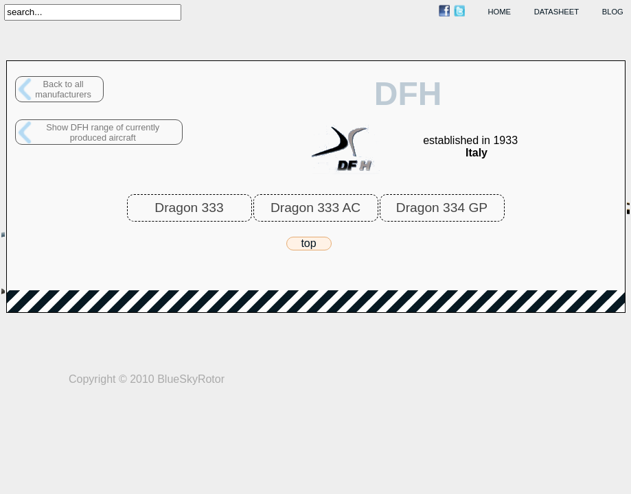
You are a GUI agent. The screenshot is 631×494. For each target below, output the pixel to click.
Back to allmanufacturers (63, 89)
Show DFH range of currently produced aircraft (102, 132)
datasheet (556, 12)
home (500, 12)
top (308, 243)
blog (612, 12)
